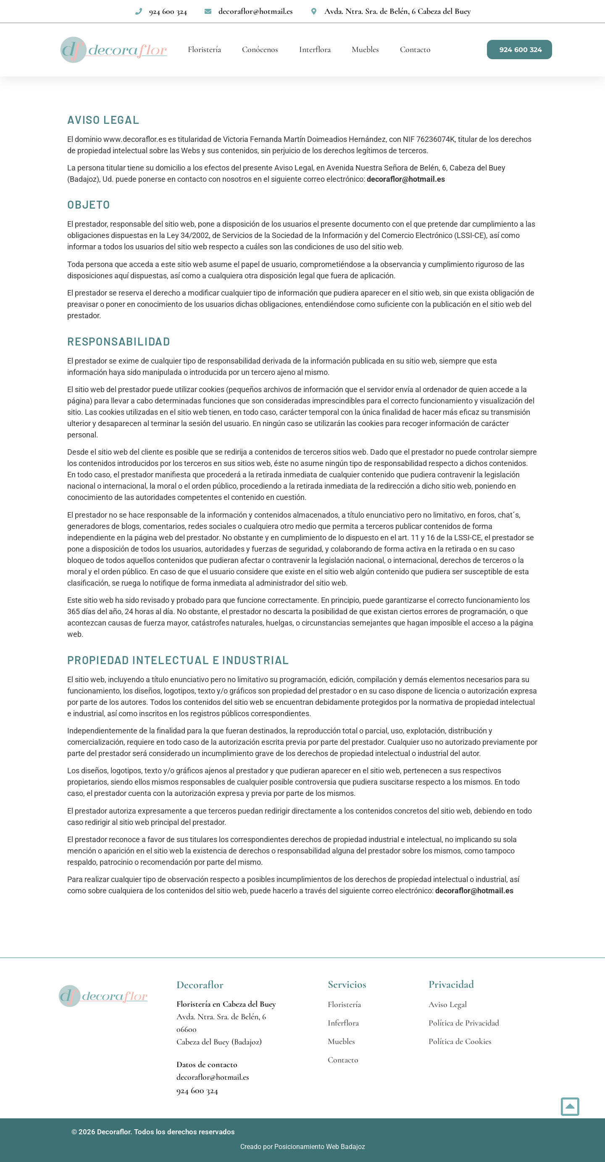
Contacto (415, 49)
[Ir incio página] (570, 1106)
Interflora (315, 49)
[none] (160, 11)
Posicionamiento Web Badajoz (319, 1147)
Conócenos (260, 49)
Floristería (204, 49)
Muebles (365, 49)
